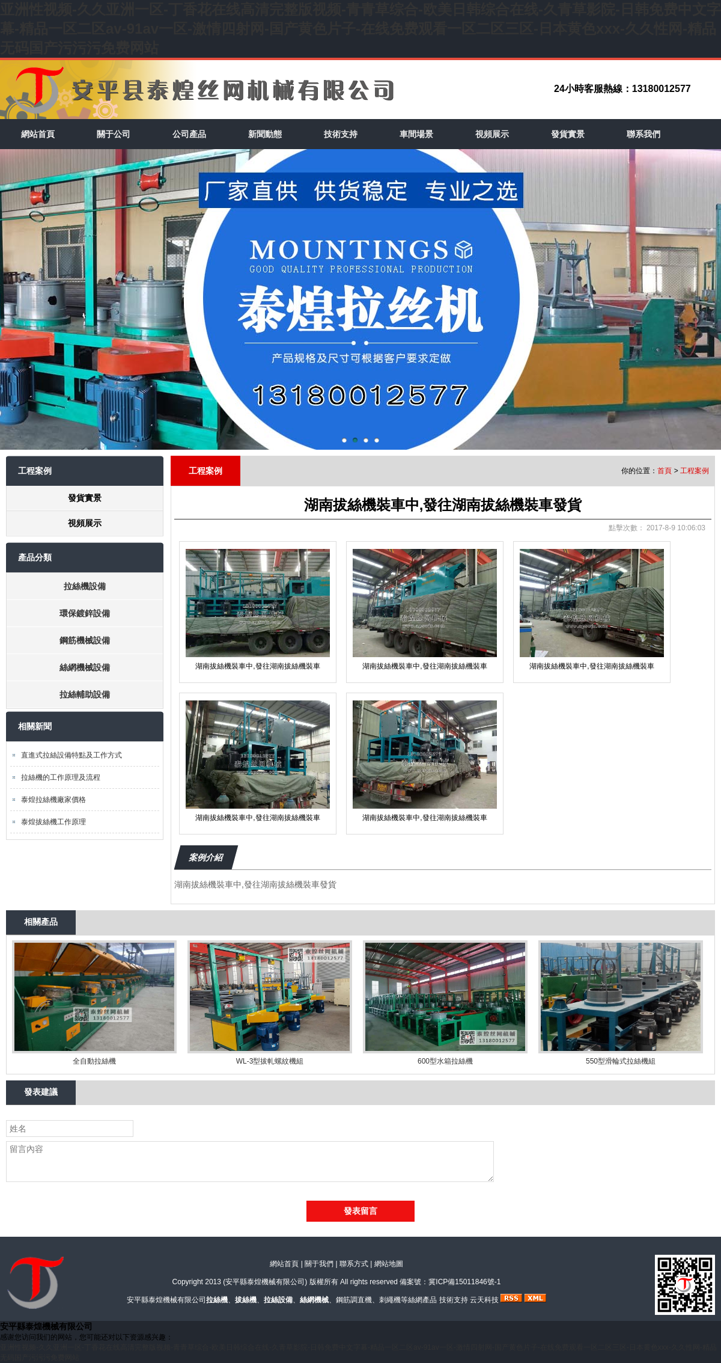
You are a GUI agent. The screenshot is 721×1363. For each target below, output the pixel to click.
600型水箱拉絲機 (445, 1061)
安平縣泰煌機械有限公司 (265, 1282)
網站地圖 (388, 1264)
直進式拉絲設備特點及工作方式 (71, 755)
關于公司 (113, 134)
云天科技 (484, 1300)
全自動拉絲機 (94, 1061)
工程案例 (694, 471)
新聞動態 (265, 134)
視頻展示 (492, 134)
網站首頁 (38, 134)
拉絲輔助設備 (84, 694)
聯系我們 (643, 134)
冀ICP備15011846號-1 (464, 1282)
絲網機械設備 (84, 667)
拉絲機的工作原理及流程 (60, 777)
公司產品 (189, 134)
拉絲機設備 (85, 586)
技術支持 (340, 134)
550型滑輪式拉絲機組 (621, 1061)
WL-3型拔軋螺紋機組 (270, 1061)
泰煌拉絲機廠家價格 (53, 799)
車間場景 (416, 134)
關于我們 (319, 1264)
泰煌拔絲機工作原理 (53, 822)
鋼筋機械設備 (84, 640)
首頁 (664, 471)
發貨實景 (568, 134)
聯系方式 (353, 1264)
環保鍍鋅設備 (84, 613)
